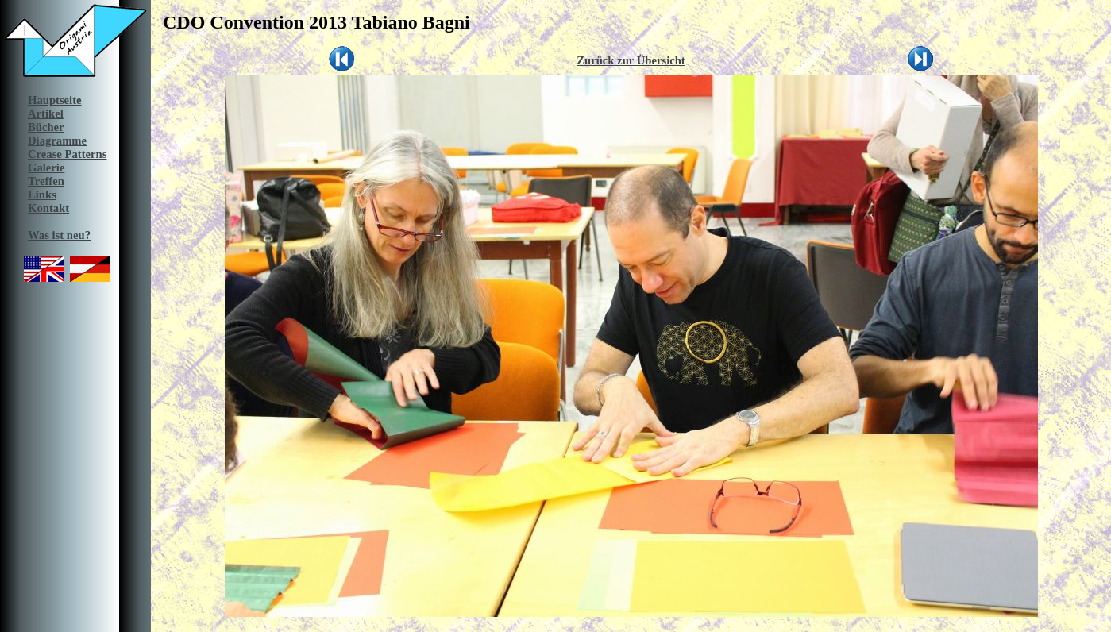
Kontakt (48, 208)
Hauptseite (55, 100)
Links (42, 194)
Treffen (46, 181)
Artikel (46, 113)
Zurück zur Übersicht (631, 60)
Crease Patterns (67, 154)
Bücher (46, 127)
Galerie (46, 167)
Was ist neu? (59, 235)
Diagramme (57, 140)
